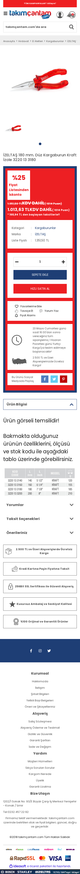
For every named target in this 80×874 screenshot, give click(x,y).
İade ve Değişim (40, 747)
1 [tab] (40, 144)
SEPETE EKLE (40, 275)
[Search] (40, 27)
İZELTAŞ (40, 234)
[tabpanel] (13, 128)
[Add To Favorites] (28, 306)
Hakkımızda (40, 681)
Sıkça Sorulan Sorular (40, 768)
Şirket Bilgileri (40, 694)
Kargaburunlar (45, 228)
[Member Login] (60, 14)
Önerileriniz (16, 532)
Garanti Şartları (40, 740)
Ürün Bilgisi (17, 404)
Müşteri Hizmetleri (40, 761)
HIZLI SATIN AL (40, 288)
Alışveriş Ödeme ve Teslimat (40, 728)
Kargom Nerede (40, 774)
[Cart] (71, 14)
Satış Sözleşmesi (40, 721)
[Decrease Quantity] (17, 262)
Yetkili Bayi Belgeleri (40, 700)
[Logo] (30, 15)
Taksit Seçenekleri (23, 518)
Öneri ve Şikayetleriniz (40, 707)
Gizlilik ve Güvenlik (40, 734)
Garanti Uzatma (40, 787)
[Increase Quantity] (63, 262)
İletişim (40, 688)
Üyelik (40, 780)
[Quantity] (40, 262)
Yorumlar (15, 504)
